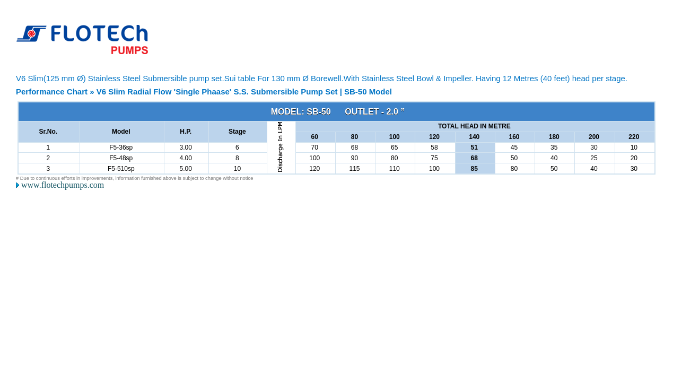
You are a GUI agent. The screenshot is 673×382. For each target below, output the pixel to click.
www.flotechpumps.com (62, 184)
